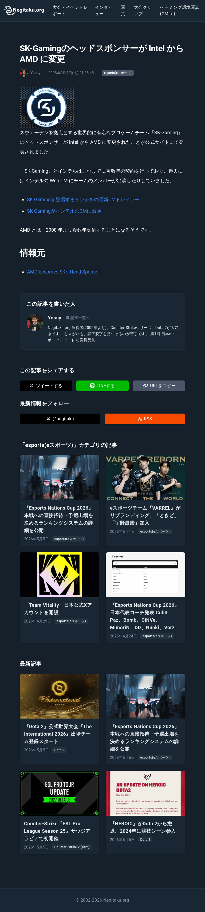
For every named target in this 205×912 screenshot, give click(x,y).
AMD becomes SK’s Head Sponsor (63, 272)
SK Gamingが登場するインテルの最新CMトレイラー (83, 199)
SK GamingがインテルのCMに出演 (64, 211)
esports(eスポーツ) (118, 73)
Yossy (54, 317)
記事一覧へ (78, 318)
